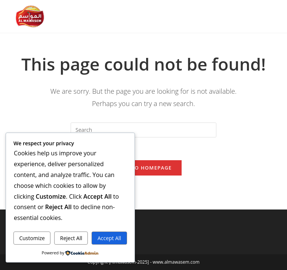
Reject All (71, 238)
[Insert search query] (143, 129)
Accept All (109, 238)
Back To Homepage (143, 167)
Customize (31, 238)
